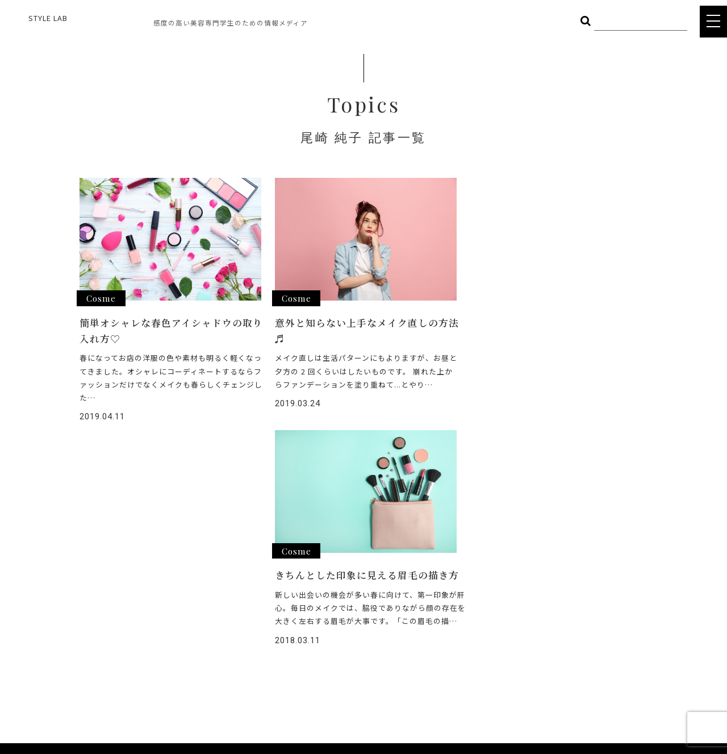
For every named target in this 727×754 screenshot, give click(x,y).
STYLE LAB (48, 18)
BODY (245, 595)
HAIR (178, 578)
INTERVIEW (337, 599)
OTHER (182, 612)
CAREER (332, 640)
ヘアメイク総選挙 (349, 578)
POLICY (331, 681)
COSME (248, 578)
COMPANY (336, 660)
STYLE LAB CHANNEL (356, 619)
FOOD (180, 595)
